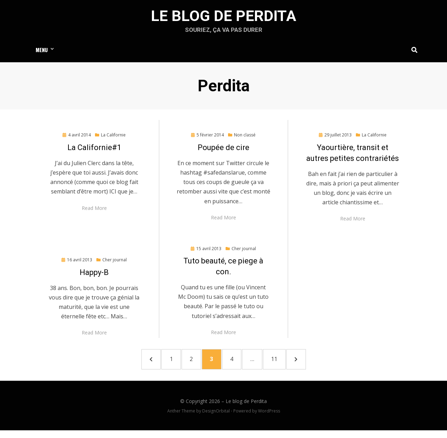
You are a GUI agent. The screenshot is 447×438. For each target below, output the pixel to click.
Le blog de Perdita (223, 18)
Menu (42, 53)
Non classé (245, 139)
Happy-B (94, 276)
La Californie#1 (94, 151)
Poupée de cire (223, 151)
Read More (94, 212)
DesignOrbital (216, 419)
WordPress (269, 419)
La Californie (113, 139)
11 (288, 364)
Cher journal (114, 264)
